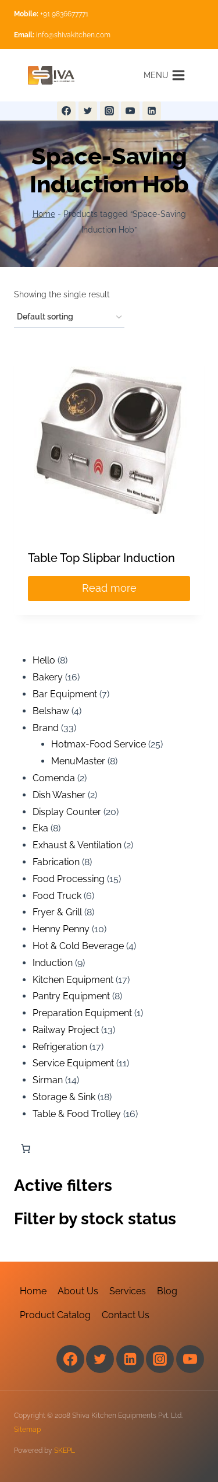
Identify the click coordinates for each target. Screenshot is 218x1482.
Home (44, 214)
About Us (78, 1291)
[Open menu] (164, 75)
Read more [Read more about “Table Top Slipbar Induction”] (109, 588)
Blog (167, 1291)
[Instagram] (109, 110)
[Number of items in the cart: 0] (25, 1148)
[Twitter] (87, 110)
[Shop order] (69, 317)
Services (127, 1291)
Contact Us (125, 1315)
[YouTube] (130, 110)
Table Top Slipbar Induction (101, 558)
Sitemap (27, 1429)
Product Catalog (55, 1315)
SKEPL (64, 1450)
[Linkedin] (151, 110)
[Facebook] (66, 110)
